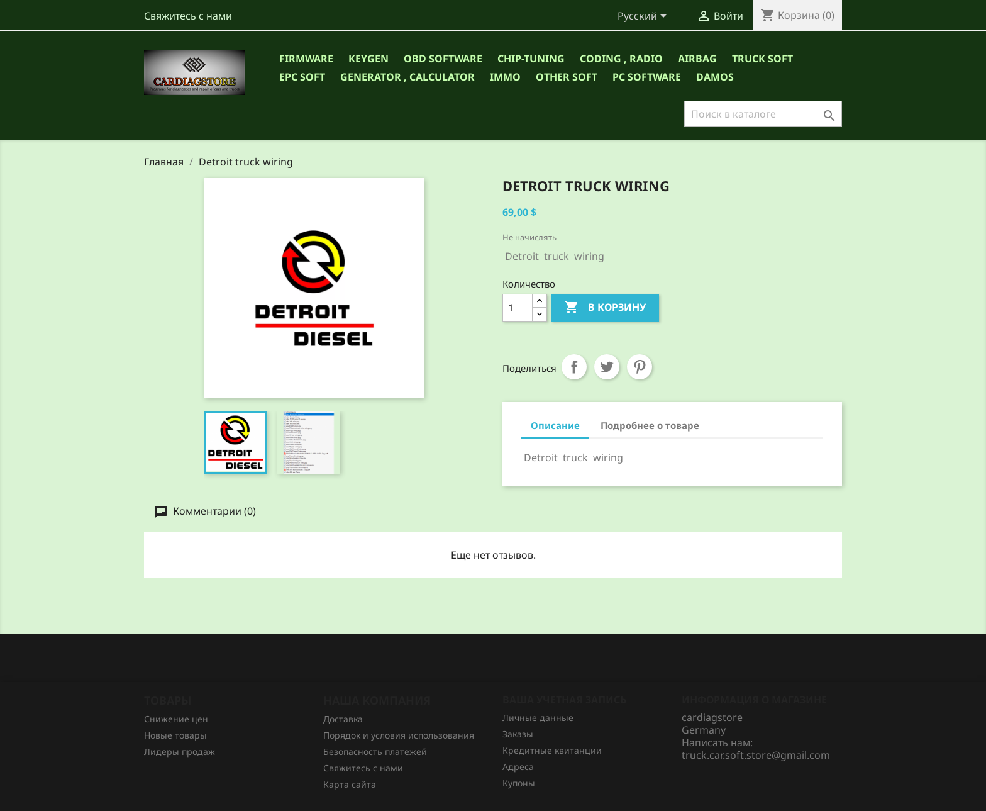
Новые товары (175, 735)
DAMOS (715, 77)
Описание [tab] (555, 425)
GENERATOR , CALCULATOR (407, 77)
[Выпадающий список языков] (644, 17)
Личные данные (537, 718)
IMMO (505, 77)
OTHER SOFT (566, 77)
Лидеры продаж (179, 752)
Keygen (368, 58)
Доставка (343, 719)
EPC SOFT (302, 77)
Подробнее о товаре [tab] (650, 425)
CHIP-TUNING (531, 58)
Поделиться (574, 366)
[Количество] (517, 308)
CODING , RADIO (621, 58)
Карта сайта (349, 784)
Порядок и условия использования (398, 735)
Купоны (518, 783)
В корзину (605, 307)
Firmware (306, 58)
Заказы (517, 734)
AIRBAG (697, 58)
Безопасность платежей (375, 752)
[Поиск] (763, 114)
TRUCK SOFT (762, 58)
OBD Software (443, 58)
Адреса (518, 767)
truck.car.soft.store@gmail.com (756, 755)
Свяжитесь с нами (188, 16)
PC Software (646, 77)
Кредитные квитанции (552, 750)
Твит (606, 366)
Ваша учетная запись (564, 700)
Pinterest (639, 366)
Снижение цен (176, 719)
